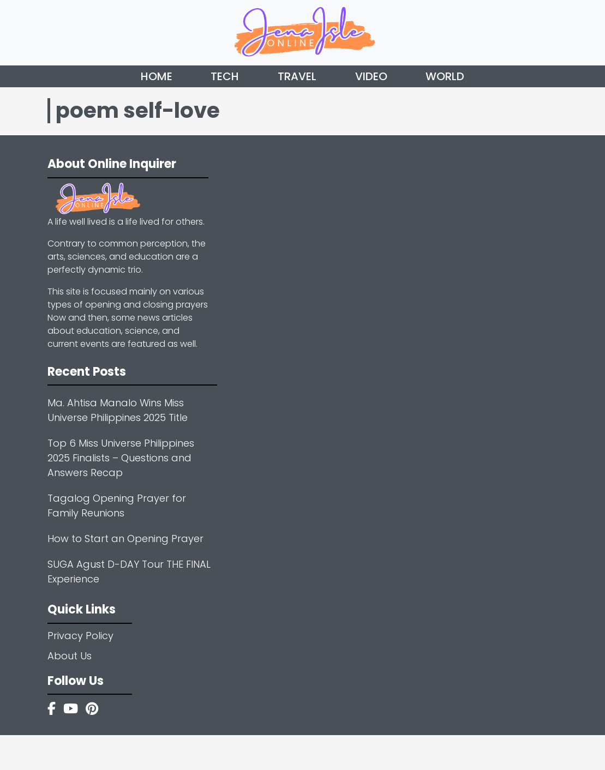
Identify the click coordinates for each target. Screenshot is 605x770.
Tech (225, 76)
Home (156, 76)
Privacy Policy (80, 635)
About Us (69, 656)
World (445, 76)
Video (371, 76)
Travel (297, 76)
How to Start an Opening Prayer (125, 538)
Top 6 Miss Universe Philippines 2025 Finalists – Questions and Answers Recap (120, 457)
